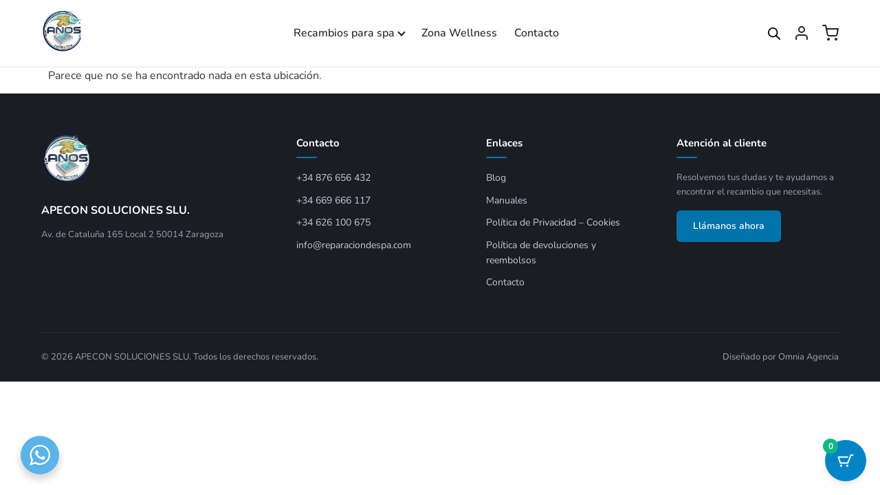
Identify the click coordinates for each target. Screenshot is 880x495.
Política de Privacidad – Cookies (553, 222)
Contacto (536, 33)
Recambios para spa (344, 33)
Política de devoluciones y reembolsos (541, 253)
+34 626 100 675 (333, 222)
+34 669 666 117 (333, 200)
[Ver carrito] (830, 33)
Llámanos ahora (728, 225)
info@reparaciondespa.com (353, 245)
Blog (496, 177)
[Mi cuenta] (801, 33)
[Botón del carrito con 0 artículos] (845, 460)
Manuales (506, 200)
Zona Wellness (459, 33)
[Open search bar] (774, 34)
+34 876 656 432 (333, 177)
